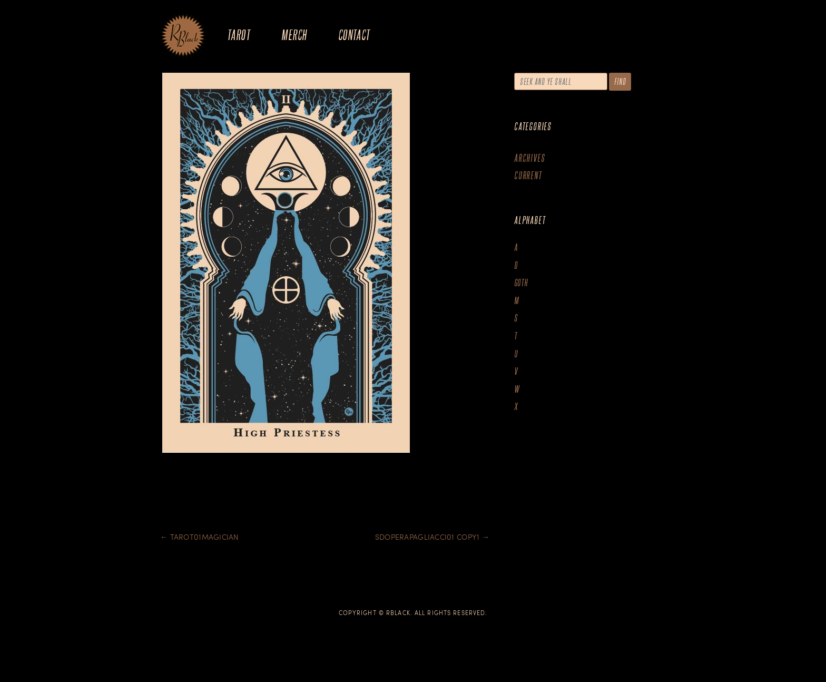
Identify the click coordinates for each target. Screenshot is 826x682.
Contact (354, 34)
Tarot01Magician (199, 537)
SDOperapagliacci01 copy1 (432, 537)
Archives (529, 157)
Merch (294, 34)
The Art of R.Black (183, 36)
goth (521, 282)
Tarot (238, 34)
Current (528, 175)
